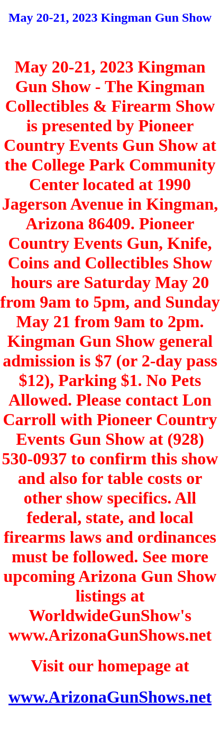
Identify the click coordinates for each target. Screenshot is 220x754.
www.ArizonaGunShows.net (110, 696)
